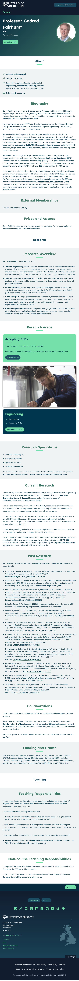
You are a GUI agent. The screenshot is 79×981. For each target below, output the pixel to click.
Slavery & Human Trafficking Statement (30, 970)
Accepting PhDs (11, 42)
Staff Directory (8, 950)
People (7, 12)
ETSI (35, 171)
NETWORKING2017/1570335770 (39, 631)
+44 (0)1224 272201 (14, 79)
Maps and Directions (10, 947)
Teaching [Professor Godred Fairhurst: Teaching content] (39, 780)
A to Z (5, 944)
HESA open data (8, 475)
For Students (33, 901)
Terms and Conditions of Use (24, 966)
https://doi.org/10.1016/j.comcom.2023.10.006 (25, 577)
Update (70, 888)
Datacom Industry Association (50, 182)
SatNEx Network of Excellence (16, 725)
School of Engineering (15, 93)
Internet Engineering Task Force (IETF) (55, 158)
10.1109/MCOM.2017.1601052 (25, 646)
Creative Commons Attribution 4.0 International (45, 475)
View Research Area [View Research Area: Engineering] (15, 430)
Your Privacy (41, 966)
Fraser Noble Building (26, 86)
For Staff (46, 901)
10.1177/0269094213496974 (26, 693)
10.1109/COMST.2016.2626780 (26, 660)
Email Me (12, 358)
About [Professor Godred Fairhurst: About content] (39, 61)
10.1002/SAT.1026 (33, 681)
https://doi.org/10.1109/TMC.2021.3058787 (23, 601)
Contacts (6, 941)
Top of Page (71, 958)
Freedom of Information (54, 970)
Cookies (62, 966)
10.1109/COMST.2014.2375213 (35, 672)
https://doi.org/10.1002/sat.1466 (51, 586)
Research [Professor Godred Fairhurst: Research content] (39, 240)
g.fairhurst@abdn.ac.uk (16, 74)
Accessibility (52, 966)
